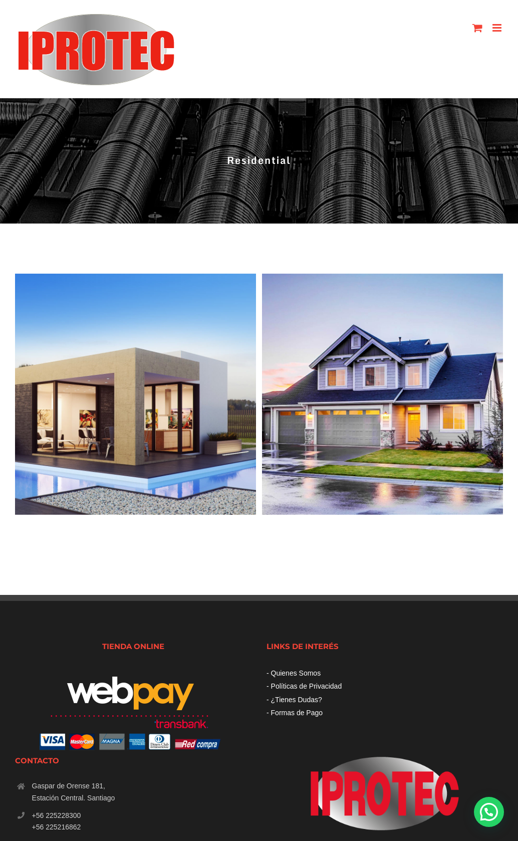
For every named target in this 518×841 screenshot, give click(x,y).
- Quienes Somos (294, 673)
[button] (489, 812)
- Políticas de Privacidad (304, 686)
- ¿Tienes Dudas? (294, 700)
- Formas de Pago (295, 713)
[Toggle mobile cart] (477, 28)
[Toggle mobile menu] (497, 28)
